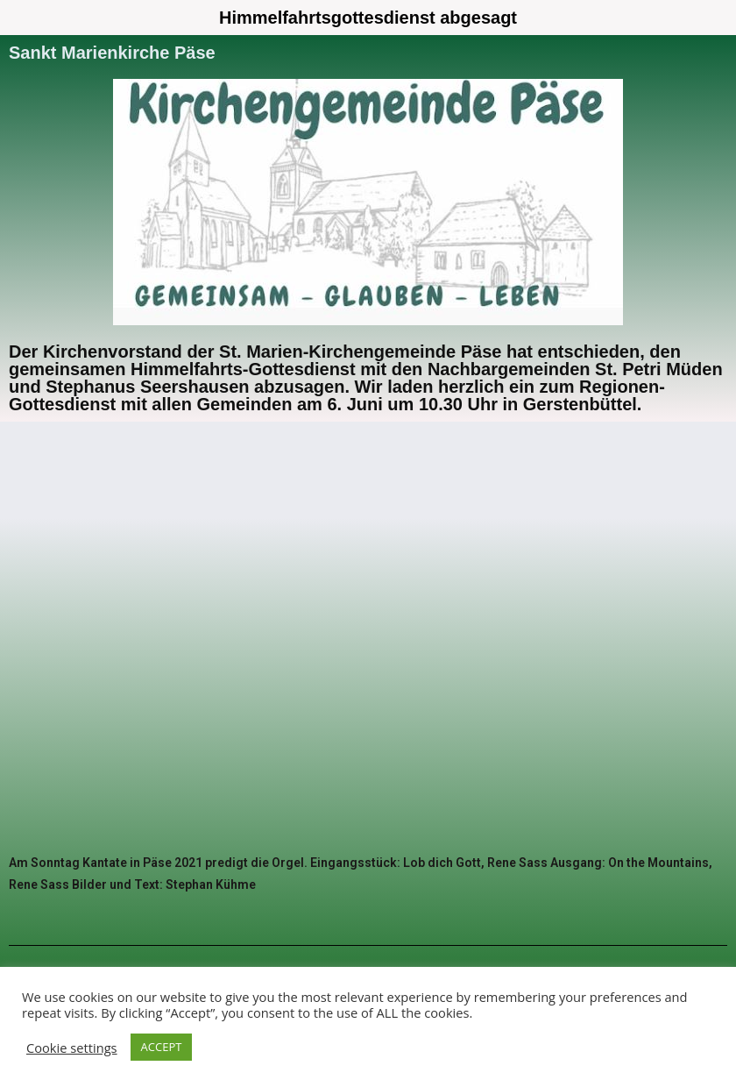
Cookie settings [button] (71, 1047)
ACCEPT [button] (161, 1047)
